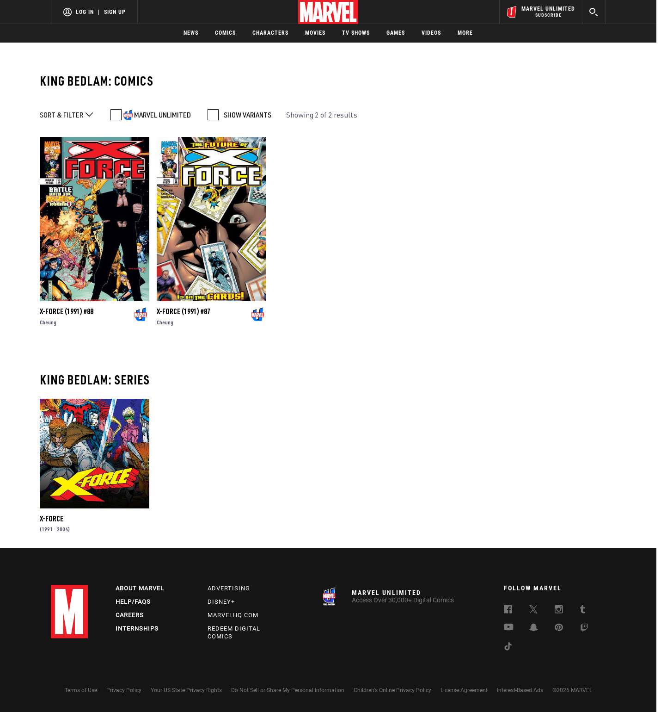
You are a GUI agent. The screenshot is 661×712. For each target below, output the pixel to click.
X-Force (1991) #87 (183, 311)
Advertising (229, 588)
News (191, 33)
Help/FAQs (133, 601)
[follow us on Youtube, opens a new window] (509, 627)
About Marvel (140, 588)
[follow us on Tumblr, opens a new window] (582, 610)
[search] (594, 12)
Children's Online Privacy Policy (392, 690)
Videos (431, 33)
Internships (137, 628)
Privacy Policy (123, 690)
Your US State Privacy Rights (186, 690)
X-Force (51, 518)
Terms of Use (81, 690)
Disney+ (221, 601)
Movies (315, 33)
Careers (130, 615)
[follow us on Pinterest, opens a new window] (559, 628)
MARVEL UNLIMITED (162, 114)
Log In (85, 12)
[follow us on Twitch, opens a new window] (584, 629)
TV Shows (356, 33)
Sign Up (115, 12)
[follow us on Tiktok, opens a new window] (508, 647)
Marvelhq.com (233, 615)
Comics (225, 33)
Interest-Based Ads (520, 690)
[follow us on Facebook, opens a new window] (508, 610)
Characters (270, 33)
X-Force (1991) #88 (66, 311)
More (465, 33)
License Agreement (464, 690)
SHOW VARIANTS (247, 114)
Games (395, 33)
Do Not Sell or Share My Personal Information (287, 690)
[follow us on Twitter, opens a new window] (533, 610)
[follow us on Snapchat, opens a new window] (533, 628)
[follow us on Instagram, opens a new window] (559, 610)
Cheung (48, 322)
